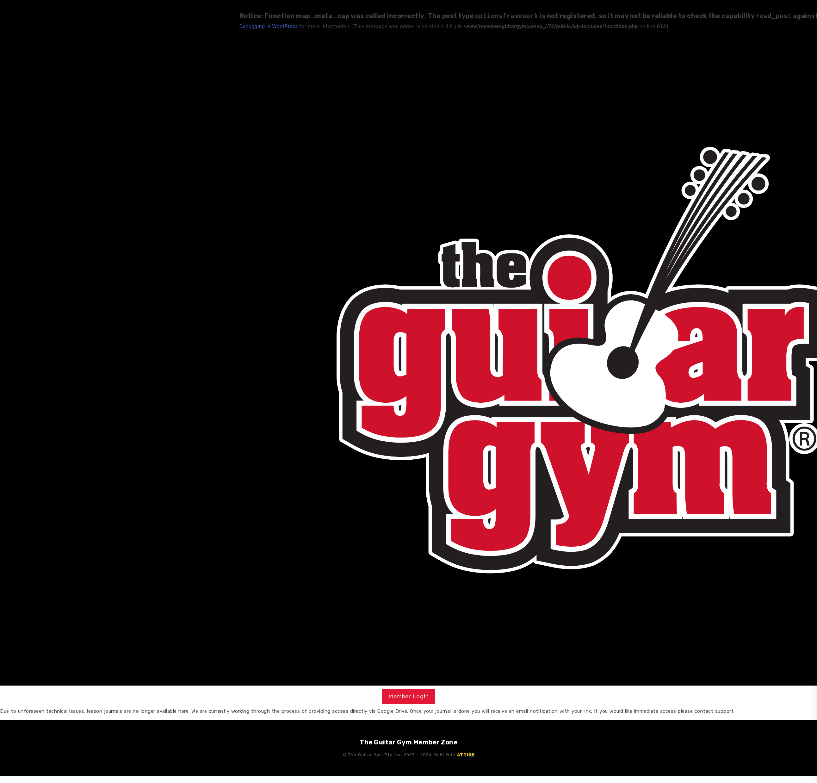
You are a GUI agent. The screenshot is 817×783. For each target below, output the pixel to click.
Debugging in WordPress (268, 26)
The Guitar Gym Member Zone (408, 741)
